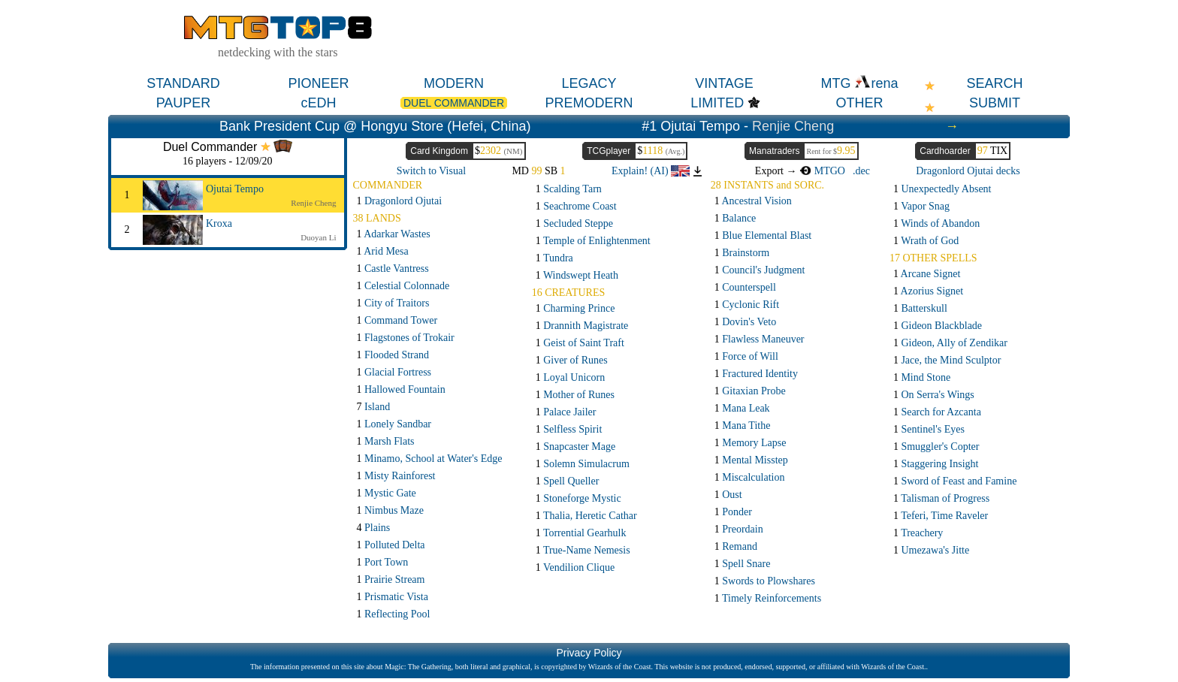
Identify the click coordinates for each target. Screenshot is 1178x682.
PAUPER (183, 102)
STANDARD (183, 83)
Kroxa (219, 223)
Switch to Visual (431, 171)
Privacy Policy (588, 653)
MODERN (454, 83)
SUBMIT (994, 102)
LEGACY (588, 83)
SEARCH (994, 83)
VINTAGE (724, 83)
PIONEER (318, 83)
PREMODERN (589, 102)
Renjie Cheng (793, 126)
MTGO (822, 171)
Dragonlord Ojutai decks (967, 171)
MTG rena (859, 83)
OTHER (860, 102)
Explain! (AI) (651, 171)
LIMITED (717, 102)
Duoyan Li (318, 237)
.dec (861, 171)
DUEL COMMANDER (453, 103)
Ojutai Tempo (235, 189)
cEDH (318, 102)
